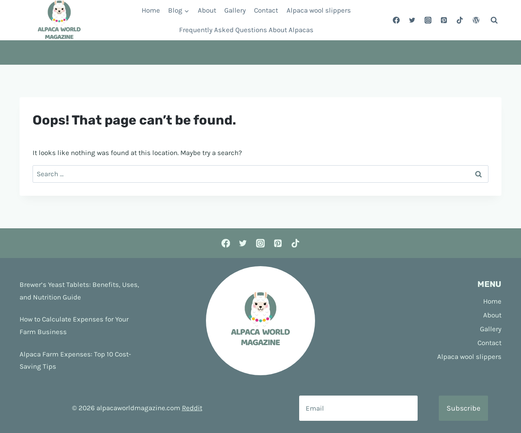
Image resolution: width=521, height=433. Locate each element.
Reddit (192, 408)
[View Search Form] (494, 20)
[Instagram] (428, 20)
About (207, 10)
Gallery (235, 10)
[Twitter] (412, 20)
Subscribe (463, 408)
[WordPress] (476, 20)
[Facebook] (396, 20)
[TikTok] (460, 20)
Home (151, 10)
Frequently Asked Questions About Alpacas (246, 30)
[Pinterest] (444, 20)
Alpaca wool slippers (319, 10)
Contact (266, 10)
